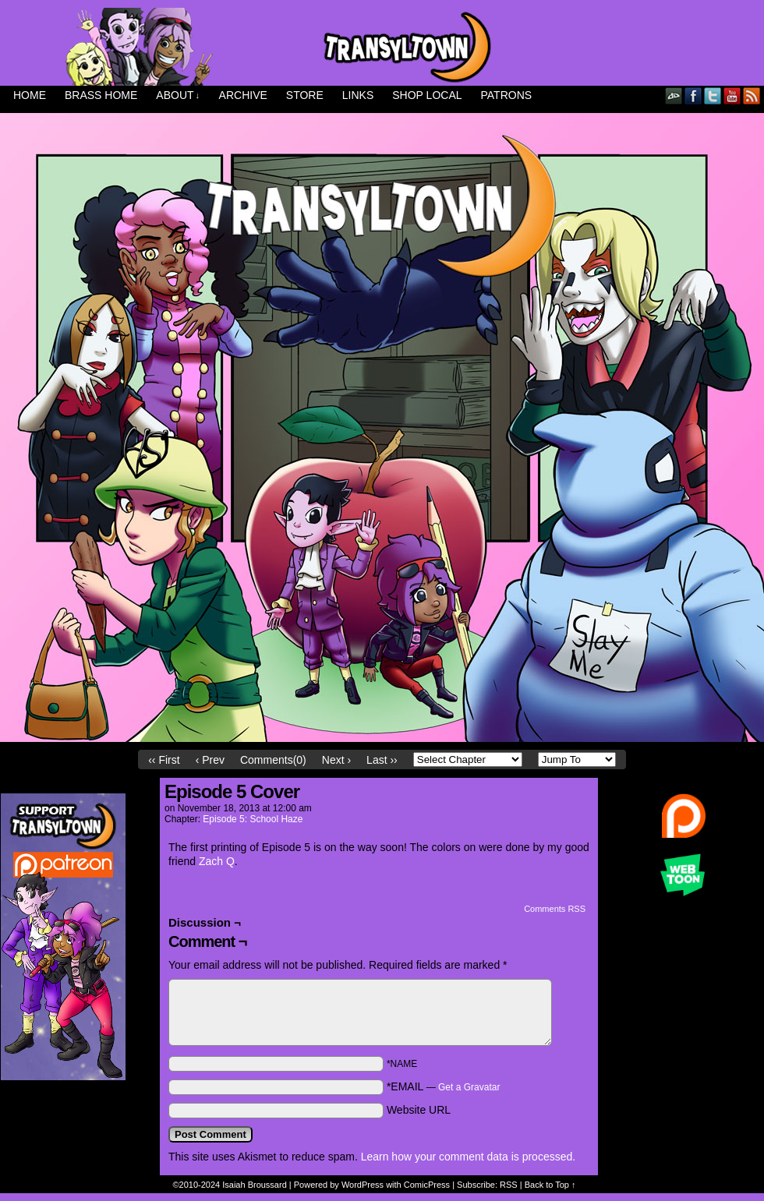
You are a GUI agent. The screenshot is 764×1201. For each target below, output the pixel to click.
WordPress (362, 1184)
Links (357, 95)
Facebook (693, 95)
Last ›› (382, 760)
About (178, 95)
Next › (336, 760)
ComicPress (427, 1184)
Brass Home (101, 95)
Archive (243, 95)
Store (305, 95)
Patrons (506, 95)
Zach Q (217, 861)
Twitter (713, 95)
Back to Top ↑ (550, 1184)
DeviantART (674, 95)
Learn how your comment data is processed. (468, 1156)
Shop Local (427, 95)
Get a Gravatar (469, 1087)
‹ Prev (210, 760)
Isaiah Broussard (254, 1184)
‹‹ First (163, 760)
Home (29, 95)
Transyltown (382, 47)
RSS (752, 95)
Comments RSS (554, 908)
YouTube (732, 95)
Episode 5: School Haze (252, 819)
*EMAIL (443, 1086)
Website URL (419, 1110)
